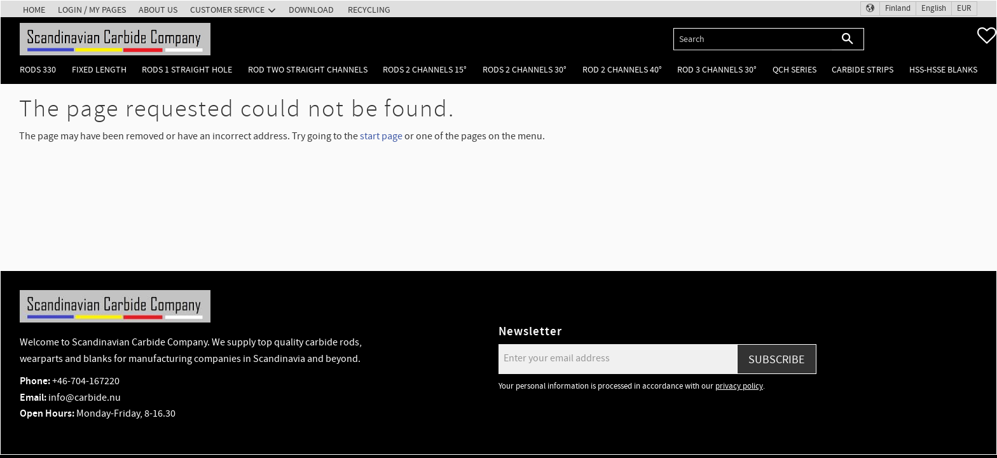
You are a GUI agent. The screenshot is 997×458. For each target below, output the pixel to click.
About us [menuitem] (158, 10)
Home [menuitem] (34, 10)
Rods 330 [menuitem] (38, 70)
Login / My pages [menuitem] (92, 10)
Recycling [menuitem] (369, 10)
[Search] (848, 39)
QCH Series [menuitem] (794, 70)
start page (381, 136)
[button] (986, 35)
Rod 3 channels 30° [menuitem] (717, 70)
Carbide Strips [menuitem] (862, 70)
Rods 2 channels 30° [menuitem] (525, 70)
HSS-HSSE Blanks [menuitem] (943, 70)
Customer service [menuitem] (227, 10)
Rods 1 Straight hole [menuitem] (187, 70)
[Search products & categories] (752, 39)
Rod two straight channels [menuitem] (308, 70)
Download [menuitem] (311, 10)
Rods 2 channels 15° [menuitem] (425, 70)
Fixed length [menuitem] (99, 70)
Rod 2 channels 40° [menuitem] (622, 70)
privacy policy (739, 386)
